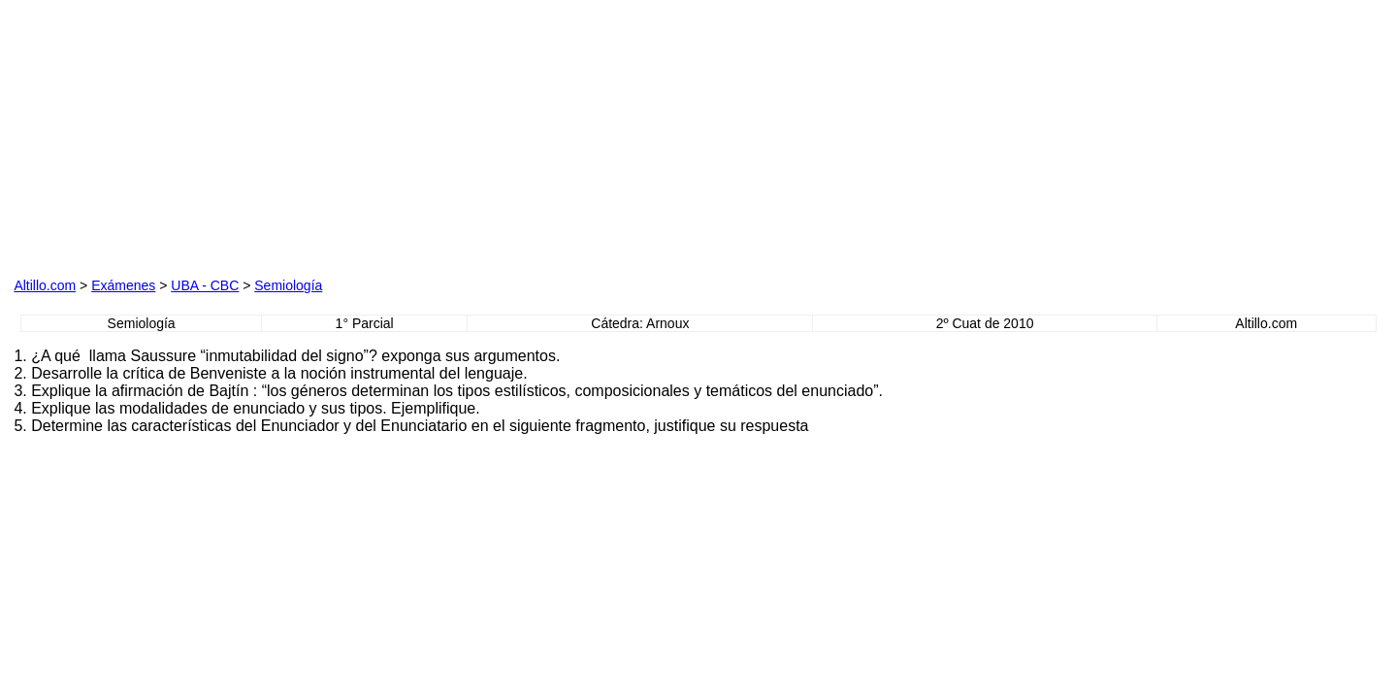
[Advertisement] (234, 135)
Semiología (288, 285)
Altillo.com (45, 285)
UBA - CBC (205, 285)
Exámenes (123, 285)
